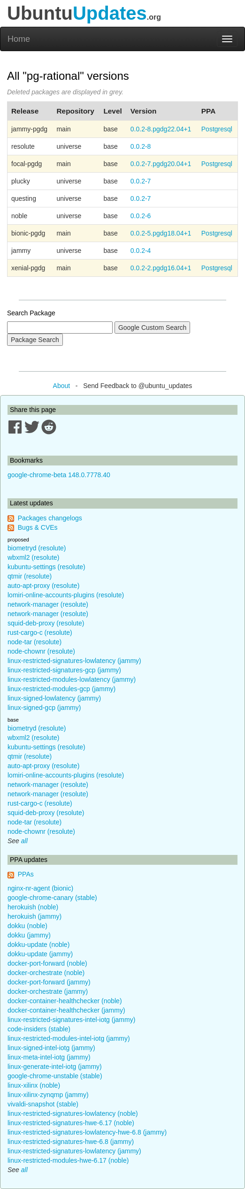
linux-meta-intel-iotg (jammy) (49, 1057)
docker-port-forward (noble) (47, 963)
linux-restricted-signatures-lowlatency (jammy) (74, 660)
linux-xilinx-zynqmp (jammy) (48, 1094)
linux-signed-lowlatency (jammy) (54, 698)
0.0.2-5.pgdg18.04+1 (160, 233)
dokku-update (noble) (38, 944)
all (24, 841)
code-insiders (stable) (39, 1029)
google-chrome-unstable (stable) (55, 1076)
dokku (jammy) (29, 935)
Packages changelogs (50, 518)
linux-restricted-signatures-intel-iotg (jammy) (71, 1019)
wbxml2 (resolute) (33, 557)
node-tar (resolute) (34, 642)
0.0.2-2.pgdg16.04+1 (160, 268)
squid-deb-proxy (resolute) (46, 623)
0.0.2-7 (140, 181)
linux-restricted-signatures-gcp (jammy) (64, 670)
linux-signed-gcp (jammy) (44, 707)
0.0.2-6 (140, 216)
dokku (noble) (27, 926)
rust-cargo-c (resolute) (40, 632)
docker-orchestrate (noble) (46, 972)
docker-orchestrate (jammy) (48, 991)
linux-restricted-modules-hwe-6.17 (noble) (68, 1160)
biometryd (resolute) (37, 548)
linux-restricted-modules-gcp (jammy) (61, 689)
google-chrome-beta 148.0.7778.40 (59, 475)
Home (19, 39)
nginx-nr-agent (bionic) (40, 888)
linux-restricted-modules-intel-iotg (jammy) (69, 1038)
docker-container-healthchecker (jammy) (66, 1010)
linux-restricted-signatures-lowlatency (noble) (73, 1113)
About (61, 385)
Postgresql (216, 129)
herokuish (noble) (33, 907)
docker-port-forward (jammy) (49, 982)
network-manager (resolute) (48, 604)
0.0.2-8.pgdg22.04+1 (160, 129)
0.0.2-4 (140, 250)
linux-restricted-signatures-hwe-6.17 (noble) (71, 1123)
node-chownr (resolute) (41, 651)
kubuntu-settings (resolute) (46, 567)
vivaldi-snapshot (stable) (43, 1104)
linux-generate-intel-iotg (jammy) (55, 1066)
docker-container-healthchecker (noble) (65, 1001)
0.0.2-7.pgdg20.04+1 (160, 164)
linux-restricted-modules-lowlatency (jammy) (72, 679)
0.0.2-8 (140, 146)
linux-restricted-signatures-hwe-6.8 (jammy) (71, 1141)
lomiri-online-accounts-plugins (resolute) (66, 595)
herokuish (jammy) (34, 916)
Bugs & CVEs (38, 527)
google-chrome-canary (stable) (52, 897)
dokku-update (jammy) (40, 954)
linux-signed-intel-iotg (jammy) (51, 1048)
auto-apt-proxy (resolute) (43, 585)
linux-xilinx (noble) (34, 1085)
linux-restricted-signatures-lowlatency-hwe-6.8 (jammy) (87, 1132)
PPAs (26, 874)
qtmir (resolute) (30, 576)
